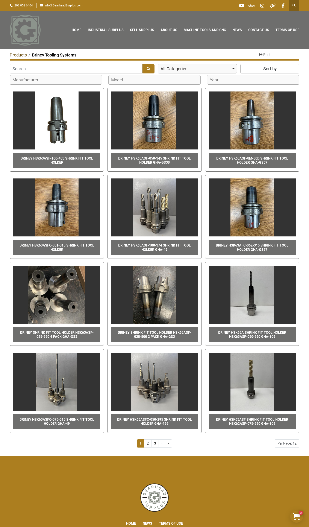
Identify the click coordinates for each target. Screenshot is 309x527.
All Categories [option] (174, 68)
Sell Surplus (142, 30)
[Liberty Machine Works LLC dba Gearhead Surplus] (154, 497)
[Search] (76, 68)
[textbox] (27, 80)
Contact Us (258, 30)
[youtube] (239, 5)
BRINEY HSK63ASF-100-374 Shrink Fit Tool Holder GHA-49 (154, 247)
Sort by (270, 68)
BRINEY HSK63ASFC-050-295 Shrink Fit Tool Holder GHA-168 (154, 421)
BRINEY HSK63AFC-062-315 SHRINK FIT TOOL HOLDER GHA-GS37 (252, 247)
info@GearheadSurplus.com (63, 5)
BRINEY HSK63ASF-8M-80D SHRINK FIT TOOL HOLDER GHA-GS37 (252, 160)
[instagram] (261, 5)
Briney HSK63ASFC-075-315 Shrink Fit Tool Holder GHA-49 (57, 421)
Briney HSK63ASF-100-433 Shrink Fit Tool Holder (57, 160)
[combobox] (197, 68)
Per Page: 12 (287, 443)
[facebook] (282, 5)
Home (76, 30)
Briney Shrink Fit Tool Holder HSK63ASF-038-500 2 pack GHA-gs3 (154, 335)
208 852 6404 (23, 5)
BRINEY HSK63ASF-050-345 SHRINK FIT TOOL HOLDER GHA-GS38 (154, 160)
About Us (169, 30)
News (237, 30)
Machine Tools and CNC (205, 30)
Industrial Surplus (106, 30)
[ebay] (250, 5)
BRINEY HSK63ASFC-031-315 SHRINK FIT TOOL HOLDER (57, 247)
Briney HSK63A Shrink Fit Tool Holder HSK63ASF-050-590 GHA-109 (252, 335)
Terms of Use (287, 30)
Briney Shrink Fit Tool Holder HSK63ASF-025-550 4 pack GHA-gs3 (57, 335)
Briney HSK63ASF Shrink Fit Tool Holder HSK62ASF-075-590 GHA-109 (252, 421)
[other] (272, 5)
